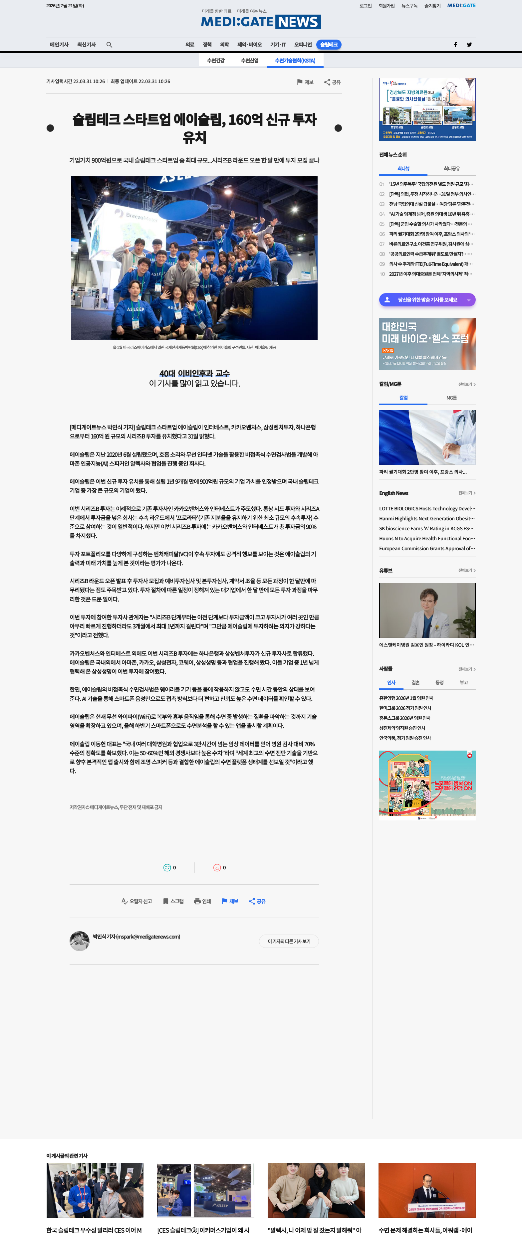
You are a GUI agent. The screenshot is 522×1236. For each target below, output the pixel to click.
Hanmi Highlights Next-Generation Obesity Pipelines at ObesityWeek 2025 (427, 518)
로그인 (366, 5)
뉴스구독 (409, 5)
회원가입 (386, 5)
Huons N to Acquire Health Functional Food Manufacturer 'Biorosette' (427, 538)
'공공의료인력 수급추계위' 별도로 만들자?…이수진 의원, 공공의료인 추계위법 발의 (432, 254)
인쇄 (206, 901)
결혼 (415, 682)
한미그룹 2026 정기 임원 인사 (405, 708)
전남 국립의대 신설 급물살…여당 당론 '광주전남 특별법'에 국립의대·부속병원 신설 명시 (432, 204)
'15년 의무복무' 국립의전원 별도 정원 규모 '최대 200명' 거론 (432, 184)
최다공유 (452, 168)
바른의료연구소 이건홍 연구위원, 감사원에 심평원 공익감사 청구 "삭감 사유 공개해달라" (432, 244)
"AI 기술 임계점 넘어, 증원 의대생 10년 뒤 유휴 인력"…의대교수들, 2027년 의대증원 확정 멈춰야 (432, 214)
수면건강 (215, 60)
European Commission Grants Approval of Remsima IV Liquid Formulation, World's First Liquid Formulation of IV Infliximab (427, 548)
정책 (207, 44)
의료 (189, 44)
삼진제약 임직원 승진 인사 (402, 728)
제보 (309, 82)
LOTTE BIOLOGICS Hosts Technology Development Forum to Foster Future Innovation (427, 508)
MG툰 (451, 397)
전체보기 (465, 384)
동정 (439, 682)
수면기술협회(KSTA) (295, 60)
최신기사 (86, 44)
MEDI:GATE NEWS (261, 19)
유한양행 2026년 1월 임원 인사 (406, 698)
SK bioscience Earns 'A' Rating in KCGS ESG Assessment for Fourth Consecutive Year (427, 528)
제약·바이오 (249, 44)
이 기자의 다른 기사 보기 (289, 941)
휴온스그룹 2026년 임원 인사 (404, 718)
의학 (224, 44)
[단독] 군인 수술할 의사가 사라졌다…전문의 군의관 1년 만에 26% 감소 (432, 224)
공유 (336, 82)
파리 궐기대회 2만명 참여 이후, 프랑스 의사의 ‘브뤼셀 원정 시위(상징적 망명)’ (432, 234)
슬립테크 (329, 44)
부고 (464, 682)
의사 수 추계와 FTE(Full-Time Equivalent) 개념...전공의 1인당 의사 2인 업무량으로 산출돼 (432, 264)
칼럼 (403, 397)
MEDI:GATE (461, 5)
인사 (391, 682)
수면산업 (249, 60)
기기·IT (278, 44)
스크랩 (176, 901)
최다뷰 (403, 168)
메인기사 (59, 44)
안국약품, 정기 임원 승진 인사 (405, 738)
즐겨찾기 (432, 5)
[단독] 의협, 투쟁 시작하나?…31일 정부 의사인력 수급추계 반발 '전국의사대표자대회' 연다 (432, 194)
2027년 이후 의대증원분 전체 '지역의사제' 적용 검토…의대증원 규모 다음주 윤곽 (432, 273)
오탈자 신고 (141, 901)
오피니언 (303, 44)
